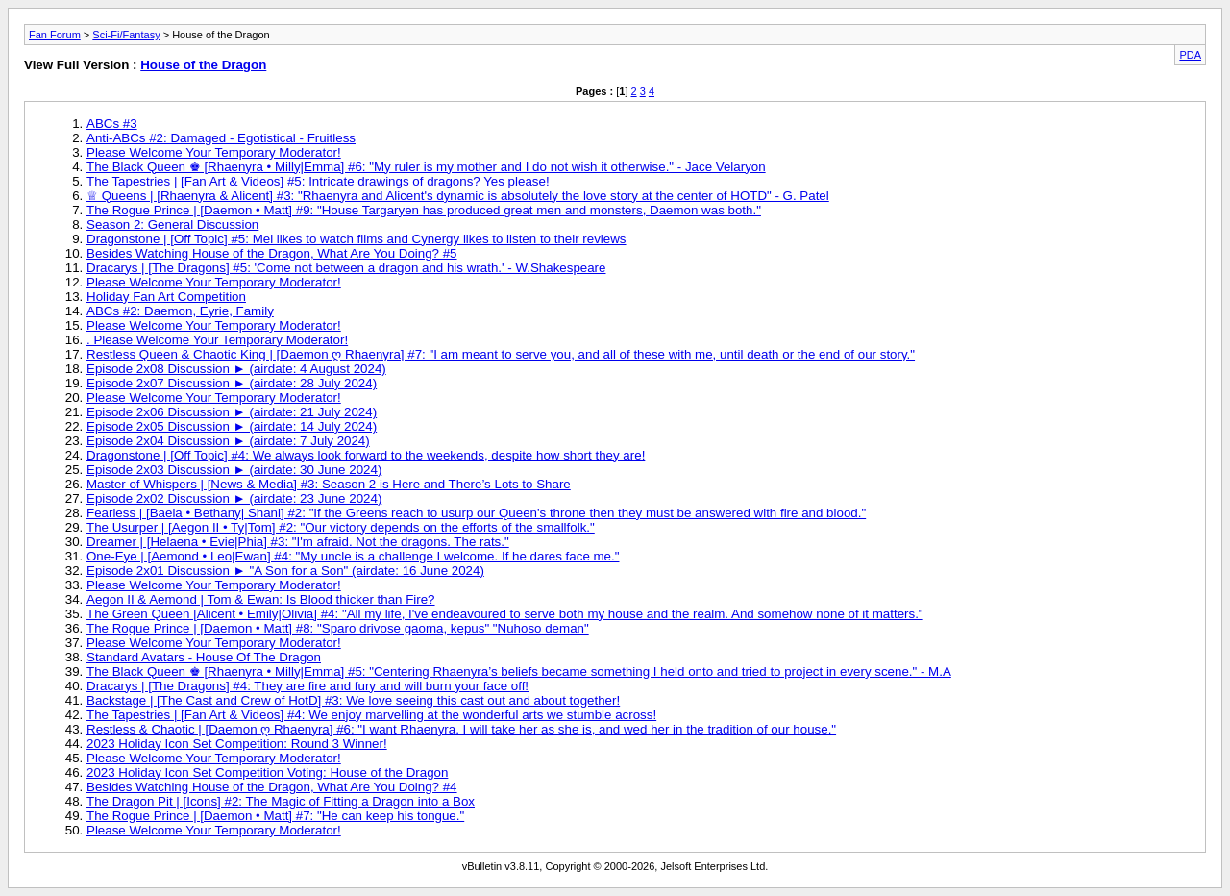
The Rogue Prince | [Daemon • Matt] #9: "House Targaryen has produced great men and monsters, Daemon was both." (423, 210)
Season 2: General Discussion (172, 224)
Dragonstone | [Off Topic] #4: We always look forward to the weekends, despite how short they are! (365, 455)
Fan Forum (55, 34)
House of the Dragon (203, 65)
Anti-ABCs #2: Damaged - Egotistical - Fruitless (221, 138)
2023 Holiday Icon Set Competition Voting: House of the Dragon (267, 772)
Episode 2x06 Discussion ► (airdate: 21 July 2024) (231, 412)
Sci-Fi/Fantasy (126, 34)
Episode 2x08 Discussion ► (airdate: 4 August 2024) (236, 368)
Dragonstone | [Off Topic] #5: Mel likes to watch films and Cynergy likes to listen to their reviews (356, 239)
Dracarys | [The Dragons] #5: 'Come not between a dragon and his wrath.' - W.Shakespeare (345, 268)
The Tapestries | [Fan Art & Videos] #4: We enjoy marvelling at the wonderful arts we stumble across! (371, 715)
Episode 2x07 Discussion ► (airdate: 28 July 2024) (231, 383)
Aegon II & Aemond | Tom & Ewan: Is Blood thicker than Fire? (260, 599)
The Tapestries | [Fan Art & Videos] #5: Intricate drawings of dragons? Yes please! (318, 181)
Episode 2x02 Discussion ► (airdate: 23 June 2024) (233, 498)
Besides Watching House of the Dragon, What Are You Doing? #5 (271, 253)
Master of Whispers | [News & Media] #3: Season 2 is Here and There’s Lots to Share (328, 484)
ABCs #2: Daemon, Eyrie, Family (180, 311)
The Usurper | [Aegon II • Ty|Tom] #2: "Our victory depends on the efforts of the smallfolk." (340, 527)
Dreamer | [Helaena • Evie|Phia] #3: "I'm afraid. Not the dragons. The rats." (297, 542)
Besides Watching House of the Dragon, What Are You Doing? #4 (271, 787)
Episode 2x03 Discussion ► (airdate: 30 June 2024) (233, 469)
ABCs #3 (111, 123)
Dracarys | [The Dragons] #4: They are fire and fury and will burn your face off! (307, 686)
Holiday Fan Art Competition (166, 296)
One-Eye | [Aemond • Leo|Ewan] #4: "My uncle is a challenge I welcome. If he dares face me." (352, 556)
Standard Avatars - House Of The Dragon (203, 657)
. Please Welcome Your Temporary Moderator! (217, 340)
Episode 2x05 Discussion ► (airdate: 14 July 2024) (231, 426)
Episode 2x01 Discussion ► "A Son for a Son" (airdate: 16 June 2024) (285, 570)
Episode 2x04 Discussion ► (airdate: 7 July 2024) (228, 441)
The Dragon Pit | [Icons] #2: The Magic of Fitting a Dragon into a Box (280, 801)
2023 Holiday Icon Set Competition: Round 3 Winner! (236, 743)
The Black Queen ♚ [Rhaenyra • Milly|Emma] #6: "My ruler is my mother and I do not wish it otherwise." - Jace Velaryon (426, 167)
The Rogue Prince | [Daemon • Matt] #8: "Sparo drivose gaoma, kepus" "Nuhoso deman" (337, 628)
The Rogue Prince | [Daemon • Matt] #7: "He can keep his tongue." (275, 816)
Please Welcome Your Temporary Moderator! (213, 152)
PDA (1190, 55)
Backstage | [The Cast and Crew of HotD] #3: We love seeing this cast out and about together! (353, 700)
